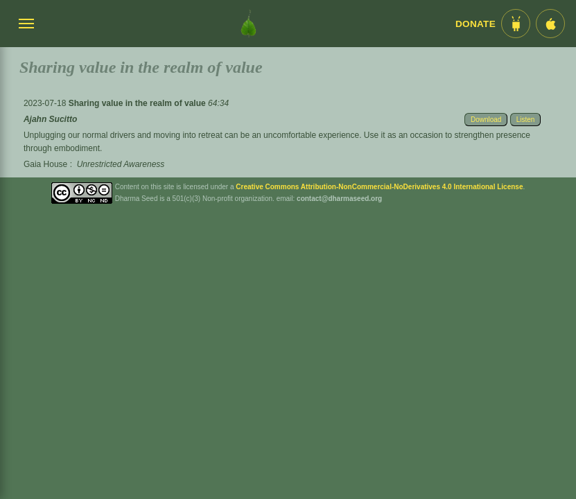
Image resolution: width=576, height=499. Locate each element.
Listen (525, 119)
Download (486, 119)
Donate (475, 24)
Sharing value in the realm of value (138, 103)
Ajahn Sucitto (50, 119)
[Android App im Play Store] (515, 23)
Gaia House (45, 164)
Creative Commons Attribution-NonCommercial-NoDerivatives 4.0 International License (379, 187)
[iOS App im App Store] (550, 23)
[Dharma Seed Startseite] (248, 23)
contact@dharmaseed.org (339, 198)
